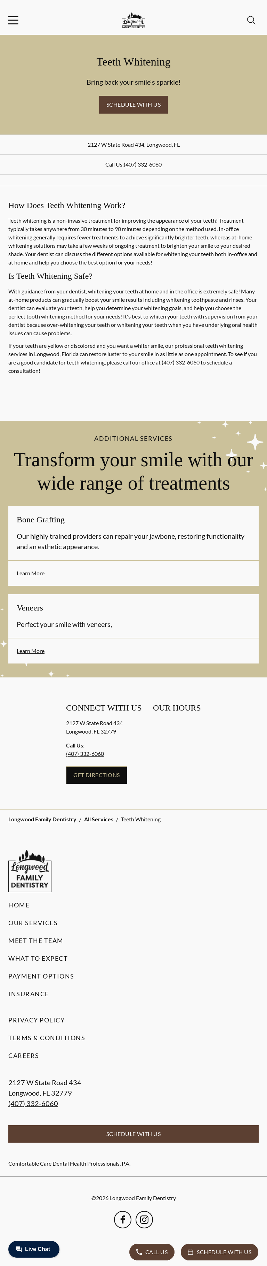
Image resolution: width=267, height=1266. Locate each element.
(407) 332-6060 (143, 164)
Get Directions (96, 775)
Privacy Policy (36, 1020)
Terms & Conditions (46, 1038)
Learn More (30, 573)
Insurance (28, 994)
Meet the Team (36, 940)
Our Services (33, 923)
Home (19, 905)
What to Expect (38, 958)
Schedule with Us (133, 104)
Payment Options (41, 976)
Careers (23, 1055)
